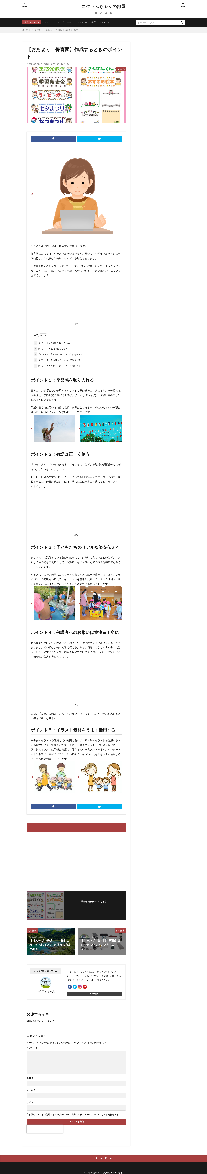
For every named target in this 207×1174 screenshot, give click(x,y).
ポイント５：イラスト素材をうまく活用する (57, 366)
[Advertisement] (76, 301)
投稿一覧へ (94, 995)
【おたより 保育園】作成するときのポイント (63, 30)
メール (31, 1092)
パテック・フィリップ (53, 22)
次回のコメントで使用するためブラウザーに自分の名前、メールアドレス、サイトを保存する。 (75, 1116)
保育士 (94, 22)
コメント (32, 1049)
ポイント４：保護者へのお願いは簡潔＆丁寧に (58, 360)
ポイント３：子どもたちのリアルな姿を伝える (58, 354)
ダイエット (104, 22)
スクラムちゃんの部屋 (103, 6)
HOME (27, 30)
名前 (30, 1079)
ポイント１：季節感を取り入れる (52, 343)
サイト (30, 1104)
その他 (37, 30)
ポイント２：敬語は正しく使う (51, 349)
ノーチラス (70, 22)
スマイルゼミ (83, 22)
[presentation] (45, 1130)
